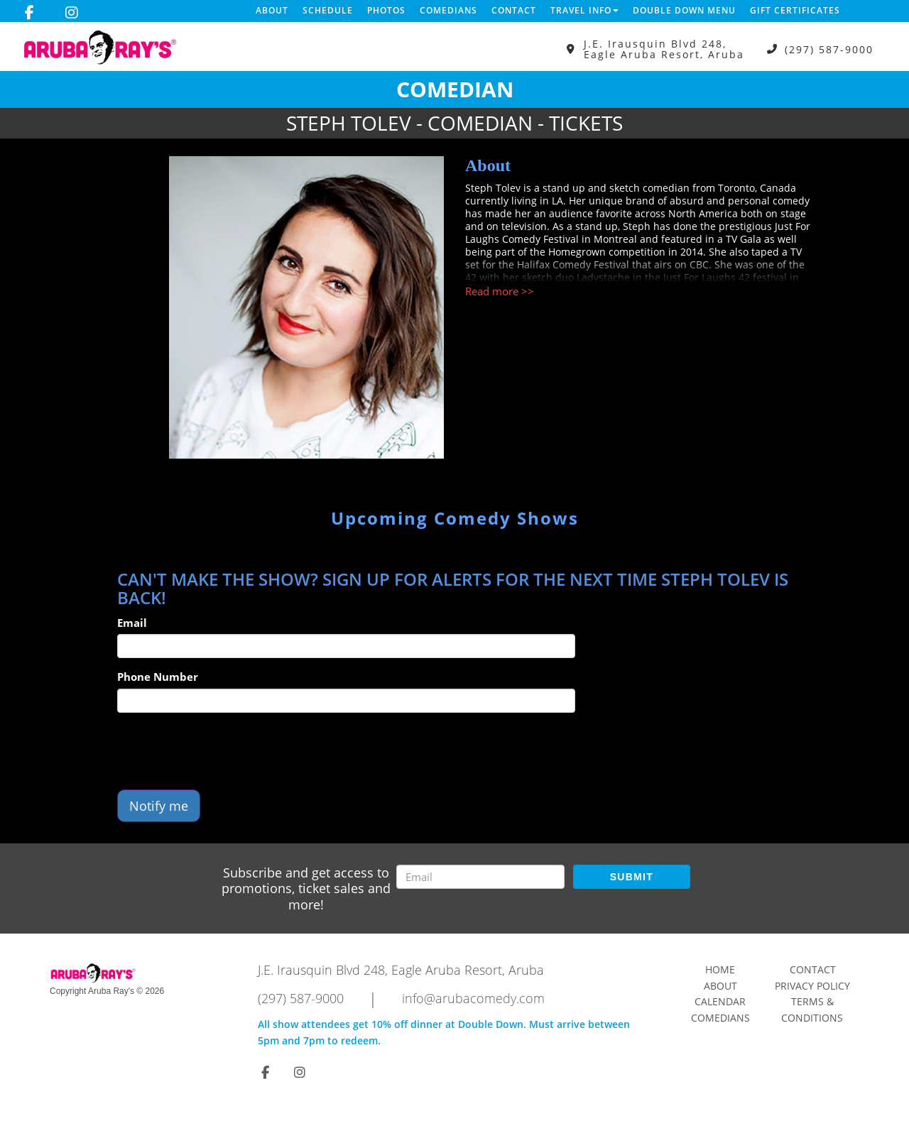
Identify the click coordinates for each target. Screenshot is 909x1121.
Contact (513, 10)
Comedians (448, 10)
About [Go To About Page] (720, 986)
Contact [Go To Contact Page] (813, 969)
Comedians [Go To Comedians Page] (720, 1017)
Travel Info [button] (584, 10)
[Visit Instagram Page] (71, 13)
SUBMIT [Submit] (631, 876)
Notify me (158, 805)
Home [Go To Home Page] (720, 969)
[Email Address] (480, 877)
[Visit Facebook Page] (29, 13)
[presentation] (225, 751)
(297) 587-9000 (829, 49)
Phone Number (157, 676)
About (272, 10)
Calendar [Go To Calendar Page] (720, 1001)
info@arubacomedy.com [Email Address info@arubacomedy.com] (473, 998)
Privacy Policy (812, 986)
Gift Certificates (795, 10)
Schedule (328, 10)
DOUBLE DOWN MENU (684, 10)
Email (132, 623)
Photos (386, 10)
